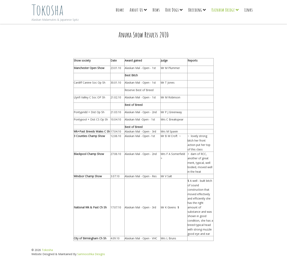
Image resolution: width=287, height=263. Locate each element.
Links (248, 10)
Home (120, 10)
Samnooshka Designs (91, 254)
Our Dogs (172, 10)
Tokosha (47, 10)
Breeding (195, 10)
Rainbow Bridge (223, 10)
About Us (136, 10)
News (156, 10)
